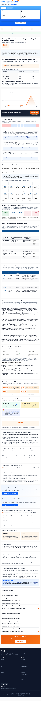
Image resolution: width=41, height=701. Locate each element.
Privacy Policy (23, 672)
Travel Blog (22, 664)
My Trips (2, 664)
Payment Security (23, 677)
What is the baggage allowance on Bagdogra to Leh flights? (12, 631)
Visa (12, 1)
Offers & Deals (23, 659)
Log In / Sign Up (13, 4)
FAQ (1, 666)
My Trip (9, 4)
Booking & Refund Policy (25, 674)
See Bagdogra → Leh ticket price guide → (10, 505)
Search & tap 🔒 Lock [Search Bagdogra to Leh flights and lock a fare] (34, 112)
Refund (6, 4)
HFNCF (23, 387)
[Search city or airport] (10, 12)
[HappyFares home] (3, 2)
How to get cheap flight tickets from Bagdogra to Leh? (11, 621)
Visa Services (23, 661)
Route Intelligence (3, 661)
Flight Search (3, 659)
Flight (8, 1)
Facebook (2, 688)
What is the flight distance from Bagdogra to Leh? (11, 600)
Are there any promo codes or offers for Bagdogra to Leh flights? (13, 608)
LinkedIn (14, 688)
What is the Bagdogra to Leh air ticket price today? (11, 618)
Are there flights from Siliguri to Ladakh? (9, 598)
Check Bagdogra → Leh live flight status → (10, 493)
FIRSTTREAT (5, 387)
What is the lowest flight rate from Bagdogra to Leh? (11, 623)
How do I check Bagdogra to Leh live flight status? (11, 603)
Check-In (2, 4)
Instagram (7, 688)
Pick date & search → (20, 641)
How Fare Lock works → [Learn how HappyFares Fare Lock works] (34, 114)
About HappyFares (4, 670)
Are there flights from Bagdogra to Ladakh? (10, 595)
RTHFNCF (4, 391)
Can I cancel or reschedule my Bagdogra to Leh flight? (11, 628)
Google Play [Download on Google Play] (4, 684)
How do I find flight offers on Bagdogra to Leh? (10, 626)
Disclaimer (22, 679)
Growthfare (16, 1)
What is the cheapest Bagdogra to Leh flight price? (11, 613)
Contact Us (2, 672)
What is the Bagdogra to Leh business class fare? (11, 605)
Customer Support (24, 666)
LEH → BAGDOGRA (20, 22)
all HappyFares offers (31, 394)
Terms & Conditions (24, 670)
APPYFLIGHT (24, 391)
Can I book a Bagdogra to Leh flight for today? (10, 610)
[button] (30, 16)
